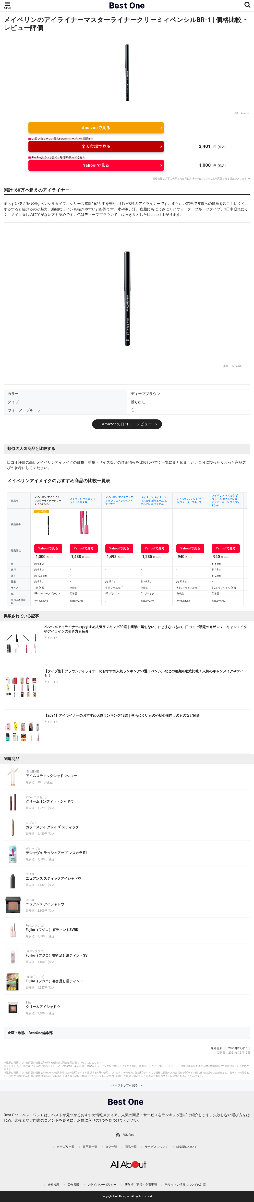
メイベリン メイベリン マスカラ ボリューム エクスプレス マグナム (154, 500)
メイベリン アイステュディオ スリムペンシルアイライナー (119, 500)
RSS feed (128, 1134)
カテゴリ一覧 (65, 1146)
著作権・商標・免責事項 (141, 1184)
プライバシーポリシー (102, 1184)
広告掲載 (73, 1184)
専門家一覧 (90, 1146)
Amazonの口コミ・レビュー (127, 424)
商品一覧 (131, 1146)
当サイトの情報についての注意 (185, 1184)
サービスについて (156, 1146)
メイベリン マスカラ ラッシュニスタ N (83, 500)
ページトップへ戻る (124, 1085)
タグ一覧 (111, 1146)
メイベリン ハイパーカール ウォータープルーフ (190, 500)
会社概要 (54, 1184)
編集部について (186, 1146)
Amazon (245, 113)
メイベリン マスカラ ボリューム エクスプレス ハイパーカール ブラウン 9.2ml (226, 500)
